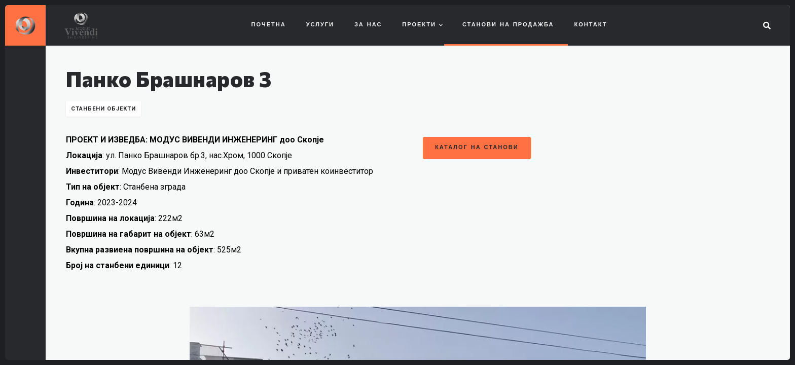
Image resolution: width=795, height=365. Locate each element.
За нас (368, 25)
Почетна (268, 25)
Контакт (590, 25)
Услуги (320, 25)
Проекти (419, 25)
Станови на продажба (508, 25)
